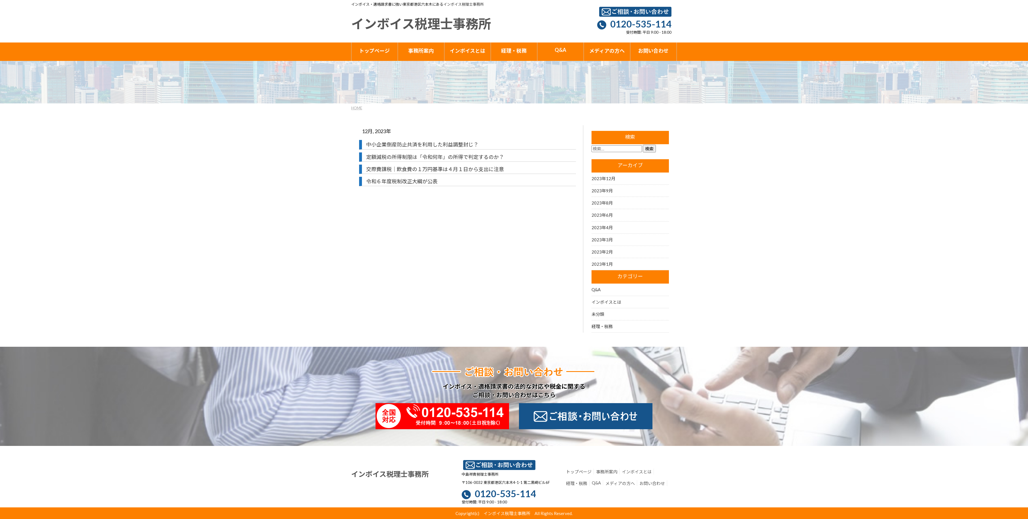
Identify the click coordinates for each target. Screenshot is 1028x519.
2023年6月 (602, 215)
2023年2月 (602, 251)
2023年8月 (602, 202)
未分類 (598, 314)
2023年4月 (602, 227)
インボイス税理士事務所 (463, 4)
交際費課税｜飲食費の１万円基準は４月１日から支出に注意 (435, 169)
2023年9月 (602, 190)
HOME (356, 108)
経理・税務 (602, 326)
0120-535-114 (640, 23)
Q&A (596, 289)
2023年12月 (603, 178)
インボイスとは (606, 302)
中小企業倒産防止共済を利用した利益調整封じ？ (422, 144)
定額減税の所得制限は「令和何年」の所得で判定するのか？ (435, 157)
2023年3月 (602, 239)
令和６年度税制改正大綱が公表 (402, 181)
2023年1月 (602, 264)
